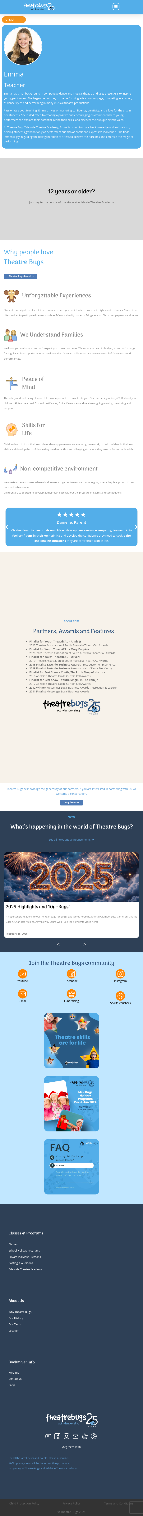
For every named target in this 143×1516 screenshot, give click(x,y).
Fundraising (71, 1001)
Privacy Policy (71, 1503)
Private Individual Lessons (25, 1257)
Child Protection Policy (24, 1503)
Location (14, 1330)
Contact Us (15, 1379)
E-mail (22, 1001)
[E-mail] (22, 994)
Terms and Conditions (118, 1503)
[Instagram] (120, 974)
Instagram (120, 981)
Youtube (22, 981)
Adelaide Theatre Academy (25, 1269)
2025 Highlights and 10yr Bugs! (38, 907)
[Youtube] (22, 974)
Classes (13, 1244)
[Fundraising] (71, 994)
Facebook (71, 981)
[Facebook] (71, 974)
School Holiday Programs (24, 1250)
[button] (7, 527)
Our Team (15, 1324)
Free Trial (14, 1372)
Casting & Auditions (21, 1263)
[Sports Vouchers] (120, 996)
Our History (16, 1318)
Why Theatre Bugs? (20, 1312)
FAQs (12, 1385)
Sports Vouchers (120, 1003)
